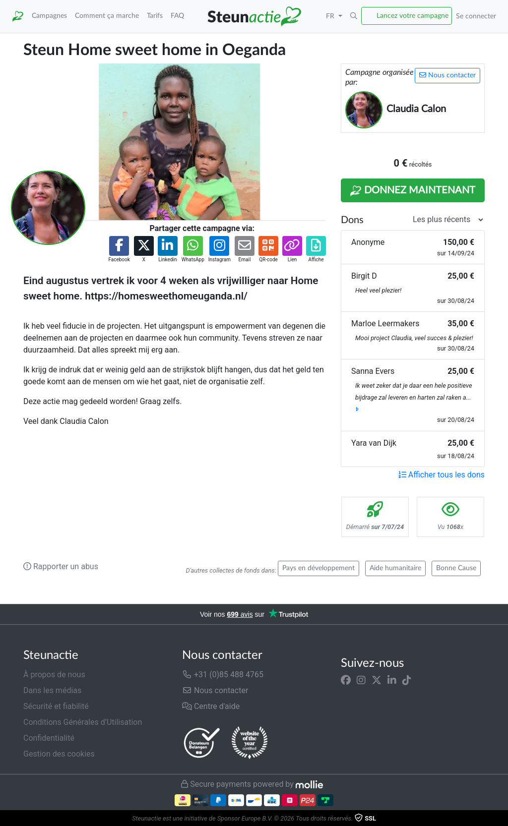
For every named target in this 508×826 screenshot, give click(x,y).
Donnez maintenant (412, 191)
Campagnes (49, 15)
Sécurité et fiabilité (56, 706)
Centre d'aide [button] (211, 706)
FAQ (177, 15)
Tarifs (155, 15)
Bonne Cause (456, 568)
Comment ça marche (107, 15)
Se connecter (476, 16)
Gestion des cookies (59, 754)
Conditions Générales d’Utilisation (82, 722)
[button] (353, 16)
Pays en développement (318, 568)
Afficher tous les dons (441, 474)
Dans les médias (52, 690)
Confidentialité (48, 738)
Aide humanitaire (395, 568)
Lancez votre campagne (412, 15)
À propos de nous (54, 674)
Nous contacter (447, 75)
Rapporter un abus (60, 566)
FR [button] (331, 16)
